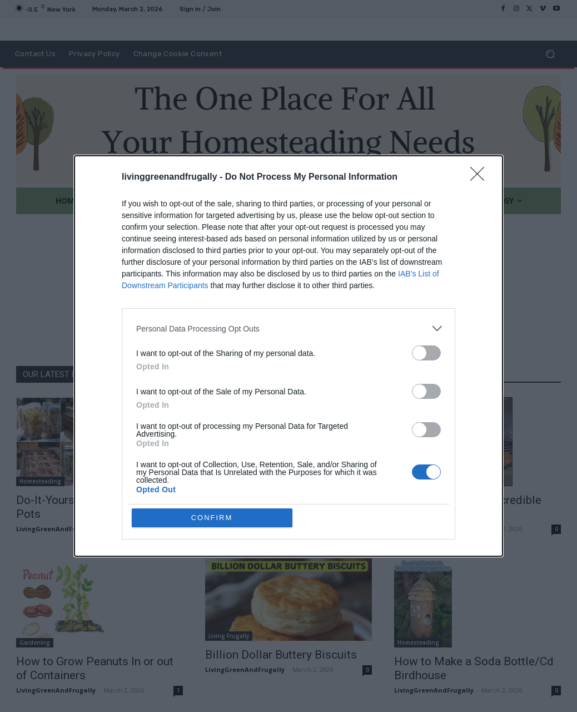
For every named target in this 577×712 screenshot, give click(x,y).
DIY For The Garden (236, 474)
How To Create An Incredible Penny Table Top (467, 507)
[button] (550, 54)
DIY (402, 481)
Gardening (34, 642)
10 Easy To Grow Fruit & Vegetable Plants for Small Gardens (274, 507)
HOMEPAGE (334, 322)
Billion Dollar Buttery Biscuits (281, 654)
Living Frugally (228, 636)
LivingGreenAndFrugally (56, 529)
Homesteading (40, 481)
